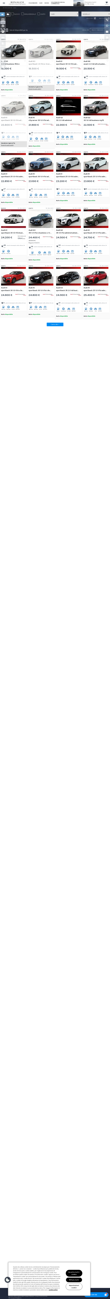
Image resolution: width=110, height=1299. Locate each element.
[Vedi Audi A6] (96, 50)
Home (14, 7)
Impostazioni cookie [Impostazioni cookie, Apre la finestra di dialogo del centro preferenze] (74, 1286)
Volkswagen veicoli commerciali (58, 3)
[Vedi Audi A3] (41, 50)
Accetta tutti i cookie (74, 1273)
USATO (41, 14)
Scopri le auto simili (35, 89)
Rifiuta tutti (74, 1280)
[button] (7, 1280)
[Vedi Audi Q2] (68, 106)
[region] (49, 1279)
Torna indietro (7, 7)
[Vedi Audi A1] (68, 50)
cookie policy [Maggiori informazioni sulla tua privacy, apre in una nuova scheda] (53, 1290)
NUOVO (15, 14)
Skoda (46, 3)
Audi (40, 3)
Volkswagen (33, 3)
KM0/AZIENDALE (28, 14)
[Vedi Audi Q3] (13, 50)
